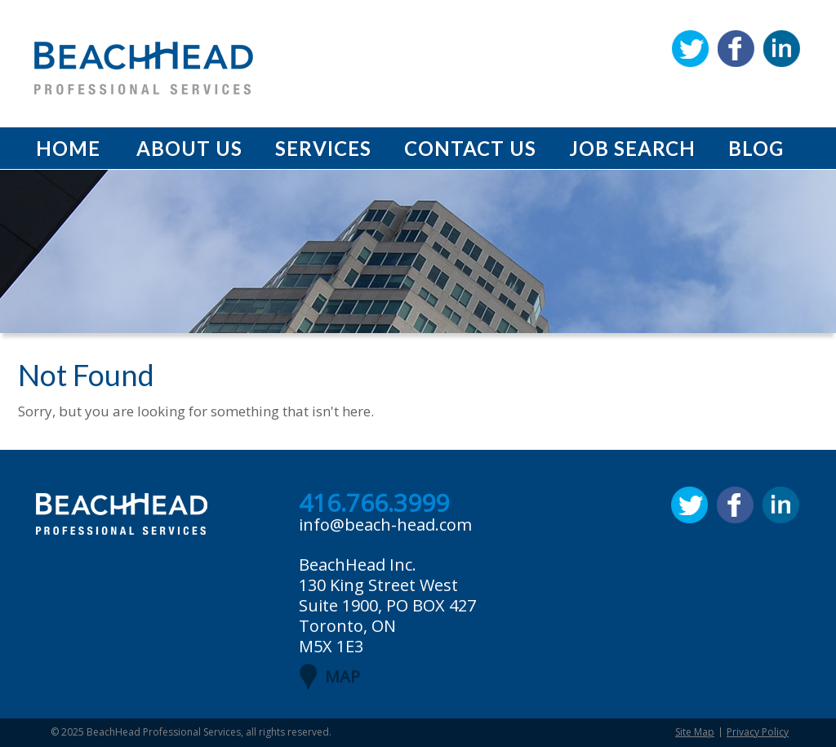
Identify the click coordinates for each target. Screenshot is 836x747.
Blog (756, 148)
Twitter (690, 48)
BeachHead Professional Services (164, 732)
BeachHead (143, 68)
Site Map (694, 732)
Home (68, 148)
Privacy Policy (758, 732)
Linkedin (781, 48)
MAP (342, 676)
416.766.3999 (374, 503)
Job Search (632, 148)
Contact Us (470, 148)
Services (323, 148)
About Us (189, 148)
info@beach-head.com (385, 525)
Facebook (736, 48)
